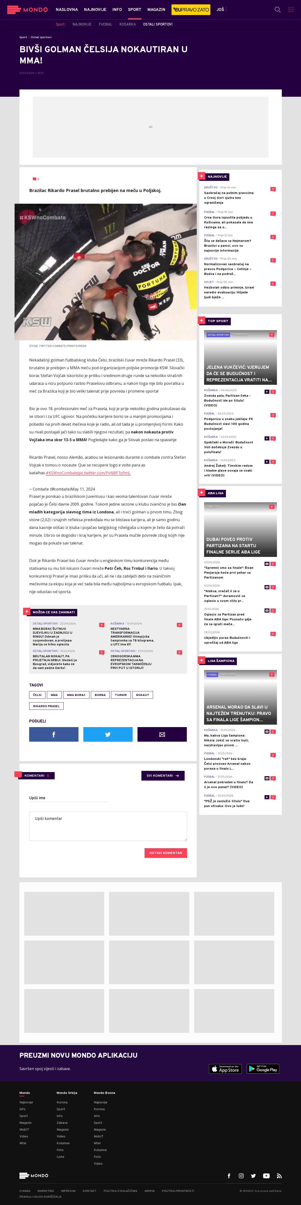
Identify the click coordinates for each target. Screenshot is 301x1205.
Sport (23, 37)
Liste (60, 1157)
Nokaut (142, 695)
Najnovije (26, 1102)
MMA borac (76, 695)
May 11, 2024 (83, 489)
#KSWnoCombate (62, 472)
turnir (121, 695)
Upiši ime (37, 798)
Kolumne (63, 1143)
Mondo (24, 1093)
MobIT (24, 1130)
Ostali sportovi (41, 37)
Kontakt (89, 1191)
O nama (24, 1191)
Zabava (62, 1123)
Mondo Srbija (67, 1093)
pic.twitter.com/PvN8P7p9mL (104, 472)
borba (100, 695)
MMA (54, 695)
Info (22, 1109)
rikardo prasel (46, 706)
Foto (60, 1150)
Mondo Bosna (104, 1093)
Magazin (25, 1123)
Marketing (46, 1191)
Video (23, 1137)
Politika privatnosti (178, 1191)
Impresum (68, 1191)
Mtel (22, 1143)
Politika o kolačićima (120, 1191)
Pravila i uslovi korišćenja (40, 1197)
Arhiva (150, 1191)
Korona (62, 1102)
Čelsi (37, 695)
